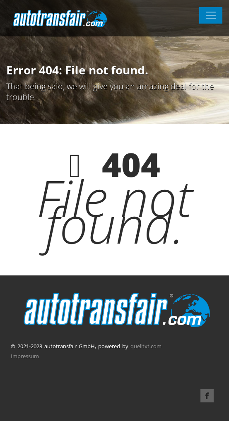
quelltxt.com (146, 346)
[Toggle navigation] (210, 15)
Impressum (25, 356)
